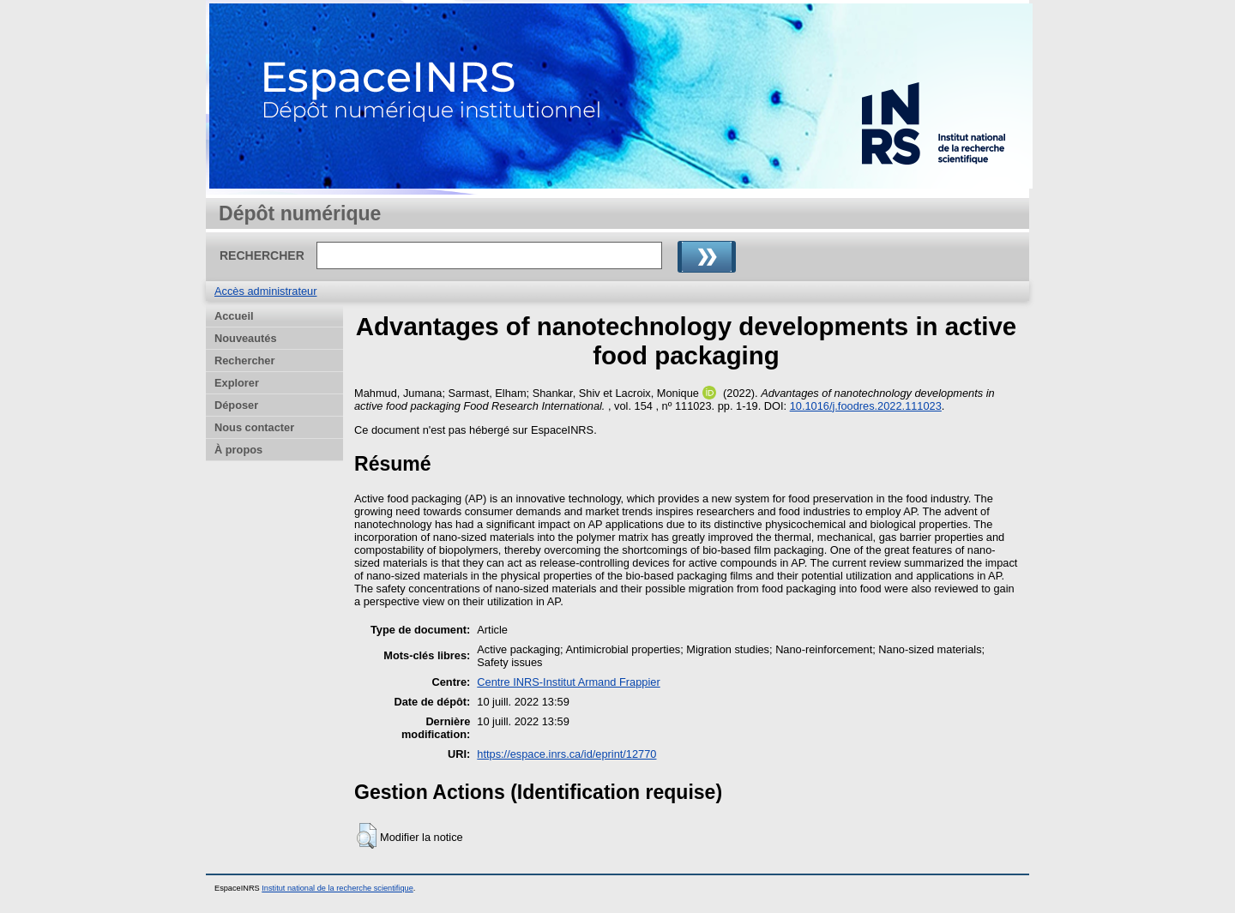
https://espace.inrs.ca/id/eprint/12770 (566, 754)
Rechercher (244, 360)
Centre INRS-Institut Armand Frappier (568, 682)
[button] (367, 836)
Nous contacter (254, 427)
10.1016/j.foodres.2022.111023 (866, 405)
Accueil (234, 315)
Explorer (236, 382)
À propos (238, 449)
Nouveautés (245, 338)
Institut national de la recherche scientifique (337, 888)
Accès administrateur (265, 291)
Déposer (236, 405)
